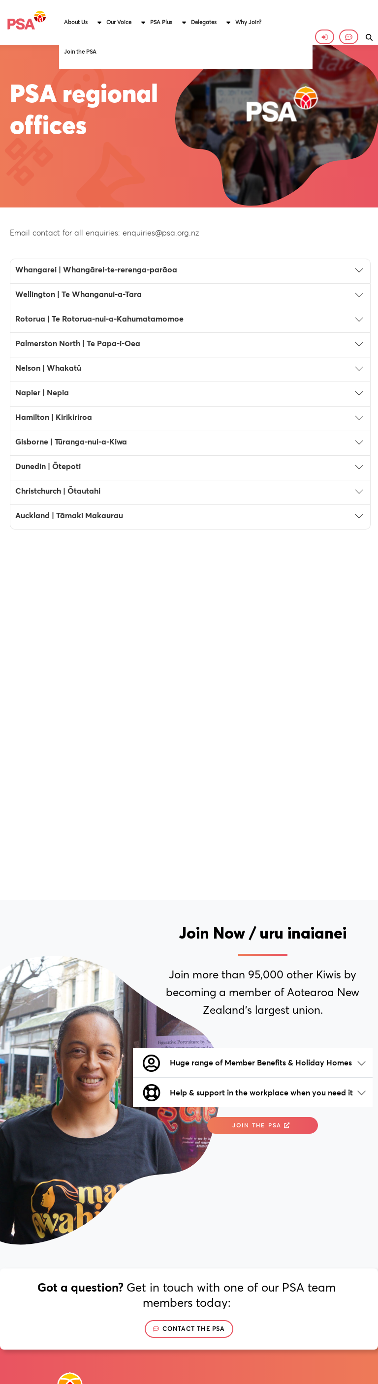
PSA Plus (161, 22)
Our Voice (118, 22)
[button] (80, 22)
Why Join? (248, 22)
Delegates (204, 22)
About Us (76, 22)
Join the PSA (80, 51)
